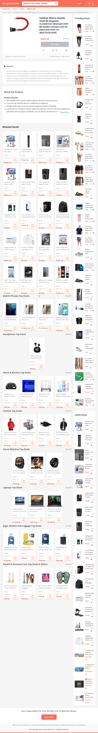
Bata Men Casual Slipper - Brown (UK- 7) (89, 278)
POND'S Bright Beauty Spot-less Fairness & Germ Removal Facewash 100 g (89, 217)
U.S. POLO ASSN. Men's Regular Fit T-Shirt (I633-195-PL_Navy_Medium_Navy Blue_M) (89, 228)
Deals (22, 9)
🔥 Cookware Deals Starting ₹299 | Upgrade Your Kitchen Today (89, 695)
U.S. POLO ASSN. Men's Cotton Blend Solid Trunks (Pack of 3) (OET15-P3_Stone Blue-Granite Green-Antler (89, 361)
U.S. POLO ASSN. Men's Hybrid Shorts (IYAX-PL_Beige (89, 156)
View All (68, 296)
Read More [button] (65, 112)
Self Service (65, 56)
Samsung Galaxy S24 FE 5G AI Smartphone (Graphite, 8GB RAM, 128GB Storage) (89, 332)
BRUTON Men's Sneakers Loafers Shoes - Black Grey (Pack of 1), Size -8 (45, 434)
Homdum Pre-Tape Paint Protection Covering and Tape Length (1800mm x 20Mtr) (89, 145)
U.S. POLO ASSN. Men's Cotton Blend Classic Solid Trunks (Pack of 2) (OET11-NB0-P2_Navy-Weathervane (89, 179)
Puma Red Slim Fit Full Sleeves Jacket (10, 434)
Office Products (55, 56)
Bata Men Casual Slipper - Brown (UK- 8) (89, 191)
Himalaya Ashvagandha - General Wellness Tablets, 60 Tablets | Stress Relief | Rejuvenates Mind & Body (89, 401)
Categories (6, 9)
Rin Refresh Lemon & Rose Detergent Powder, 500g (45, 587)
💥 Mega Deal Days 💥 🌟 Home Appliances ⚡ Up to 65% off (89, 667)
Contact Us (25, 725)
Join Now (49, 717)
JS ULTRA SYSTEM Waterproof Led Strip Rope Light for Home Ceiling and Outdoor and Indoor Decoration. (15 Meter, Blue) (28, 395)
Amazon (66, 38)
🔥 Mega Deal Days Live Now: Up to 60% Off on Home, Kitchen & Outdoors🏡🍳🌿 (89, 652)
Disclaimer (81, 725)
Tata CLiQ (6, 438)
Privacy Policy (53, 725)
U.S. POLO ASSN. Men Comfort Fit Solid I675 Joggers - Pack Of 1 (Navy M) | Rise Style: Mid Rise (89, 38)
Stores (15, 9)
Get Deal (55, 44)
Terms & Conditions (39, 725)
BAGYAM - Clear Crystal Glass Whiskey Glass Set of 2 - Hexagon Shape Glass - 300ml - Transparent (46, 395)
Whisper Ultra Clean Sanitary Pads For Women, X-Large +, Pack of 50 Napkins (89, 375)
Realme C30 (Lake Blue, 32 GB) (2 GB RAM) (62, 319)
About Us (16, 725)
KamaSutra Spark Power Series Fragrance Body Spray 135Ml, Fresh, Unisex (89, 67)
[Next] (73, 316)
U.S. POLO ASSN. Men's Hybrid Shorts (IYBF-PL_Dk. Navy (89, 27)
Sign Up (91, 3)
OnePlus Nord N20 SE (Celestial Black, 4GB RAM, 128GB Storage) (10, 319)
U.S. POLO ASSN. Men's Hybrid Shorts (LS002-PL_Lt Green (89, 240)
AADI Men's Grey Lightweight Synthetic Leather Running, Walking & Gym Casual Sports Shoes (89, 346)
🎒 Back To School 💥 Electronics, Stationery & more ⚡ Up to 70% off (89, 681)
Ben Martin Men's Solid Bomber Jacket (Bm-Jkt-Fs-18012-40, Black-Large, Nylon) (63, 434)
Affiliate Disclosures (67, 725)
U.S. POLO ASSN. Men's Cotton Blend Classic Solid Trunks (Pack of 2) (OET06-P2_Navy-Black (89, 168)
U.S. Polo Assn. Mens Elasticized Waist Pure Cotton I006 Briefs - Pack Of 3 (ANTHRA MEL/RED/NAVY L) (89, 79)
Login (79, 3)
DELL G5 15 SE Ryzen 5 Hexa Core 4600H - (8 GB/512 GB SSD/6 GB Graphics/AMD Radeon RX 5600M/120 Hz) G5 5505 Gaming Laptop (54, 510)
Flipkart (58, 323)
